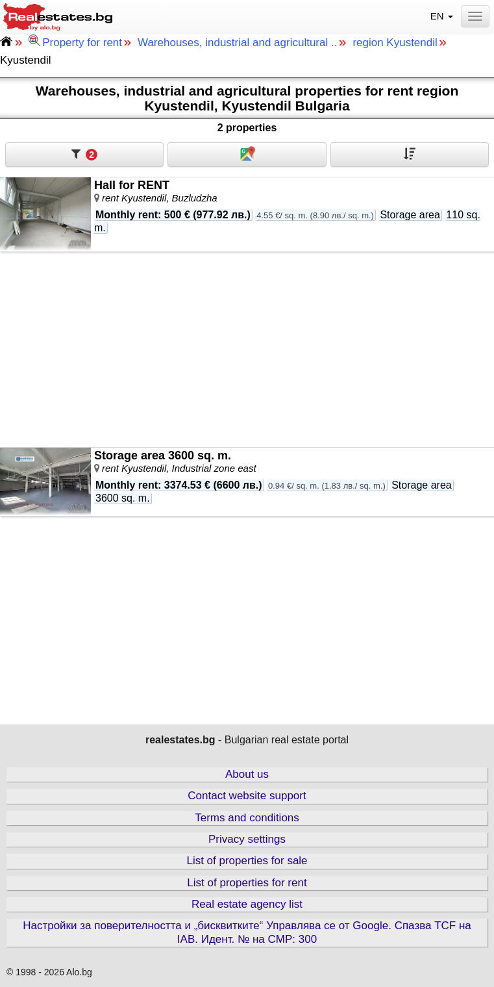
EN (443, 15)
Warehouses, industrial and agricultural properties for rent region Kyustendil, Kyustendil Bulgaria (247, 98)
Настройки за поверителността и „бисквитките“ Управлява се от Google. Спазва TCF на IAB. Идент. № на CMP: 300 (247, 932)
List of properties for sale (246, 860)
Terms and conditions (247, 818)
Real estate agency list (247, 904)
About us (247, 774)
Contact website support (247, 795)
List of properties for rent (246, 883)
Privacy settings (247, 839)
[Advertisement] (247, 350)
